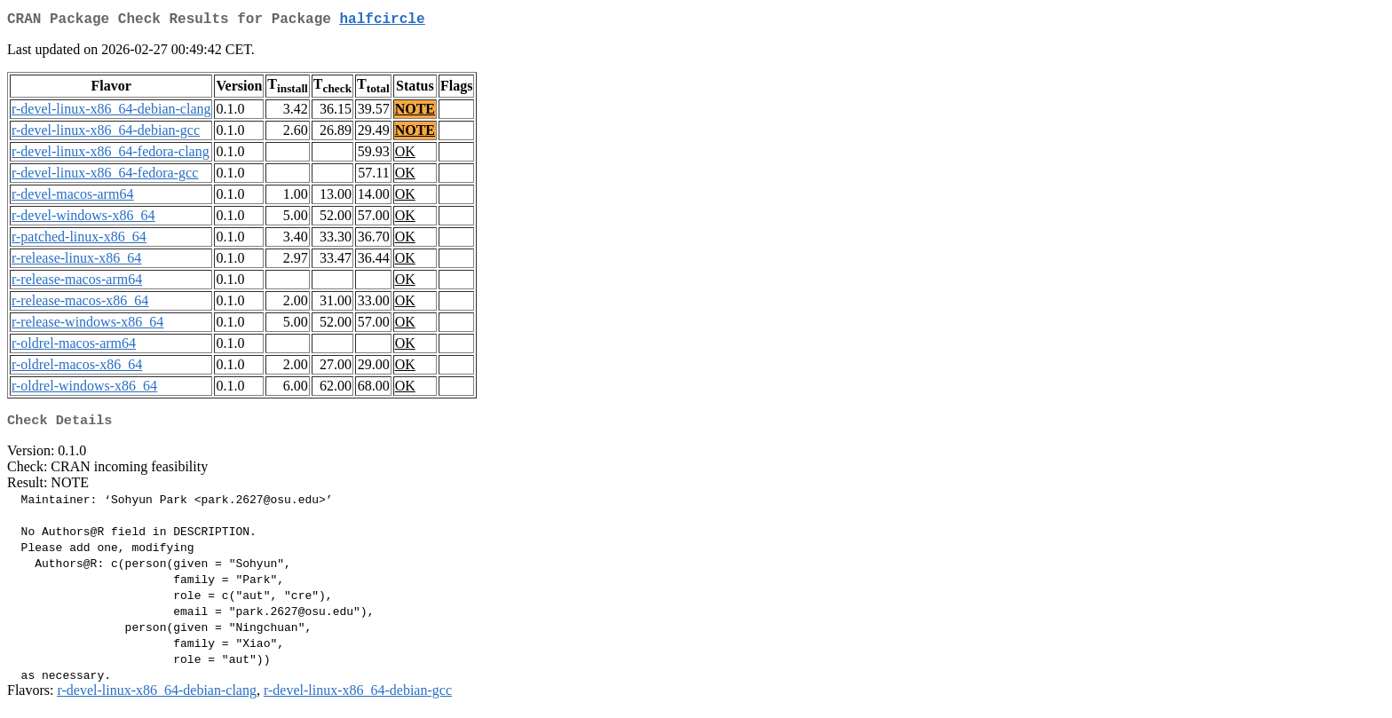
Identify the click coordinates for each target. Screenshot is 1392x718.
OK (405, 154)
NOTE (415, 112)
